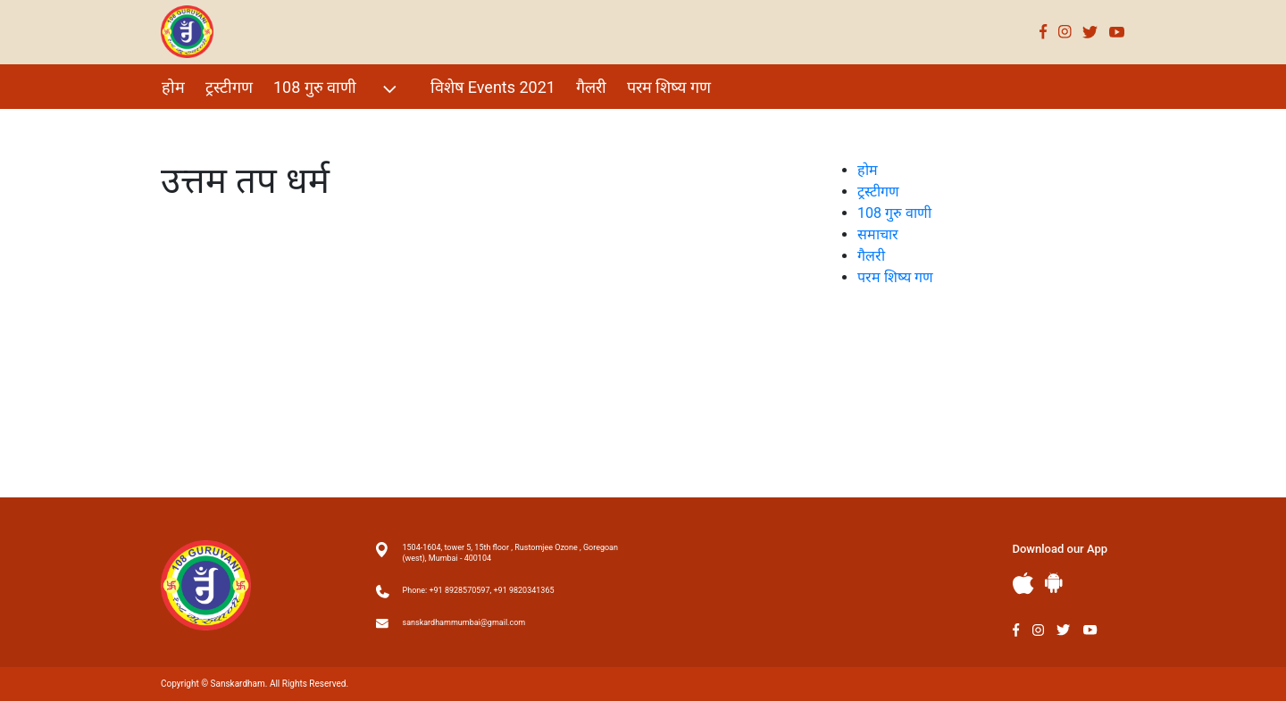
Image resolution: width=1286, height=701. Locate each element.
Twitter (1090, 31)
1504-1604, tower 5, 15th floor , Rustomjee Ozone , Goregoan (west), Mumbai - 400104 (510, 553)
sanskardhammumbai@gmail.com (464, 622)
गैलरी (591, 87)
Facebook (1044, 31)
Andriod (1054, 582)
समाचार (877, 234)
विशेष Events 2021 (492, 87)
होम (173, 87)
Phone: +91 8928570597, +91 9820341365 (479, 590)
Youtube (1117, 31)
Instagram (1065, 31)
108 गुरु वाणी (337, 89)
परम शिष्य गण (669, 87)
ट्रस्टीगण (229, 87)
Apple (1023, 583)
